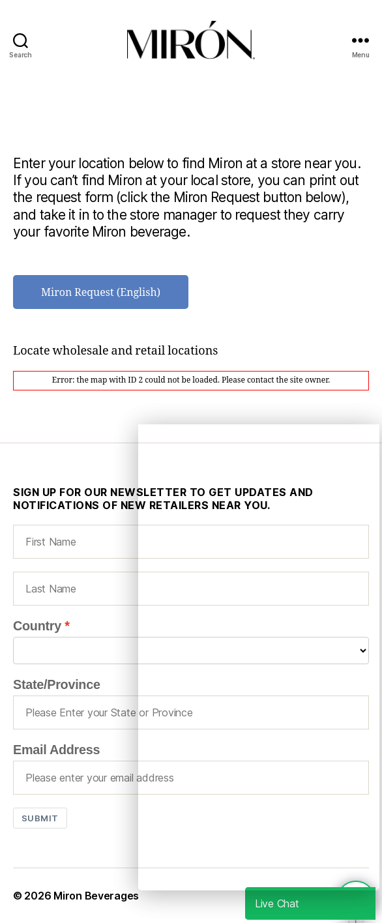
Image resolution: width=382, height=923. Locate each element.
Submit (40, 818)
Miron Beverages (96, 895)
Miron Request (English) (100, 292)
